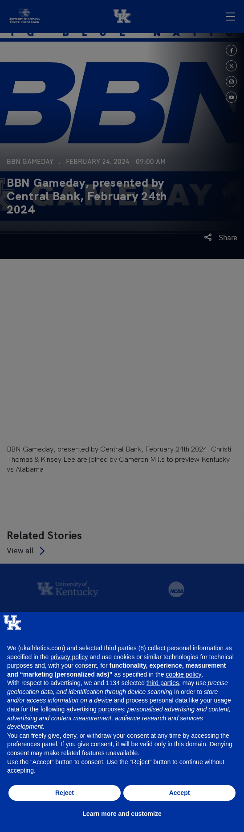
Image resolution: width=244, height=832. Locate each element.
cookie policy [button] (183, 674)
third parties (162, 682)
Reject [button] (64, 792)
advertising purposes (95, 709)
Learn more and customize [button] (121, 813)
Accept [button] (179, 792)
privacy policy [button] (69, 657)
